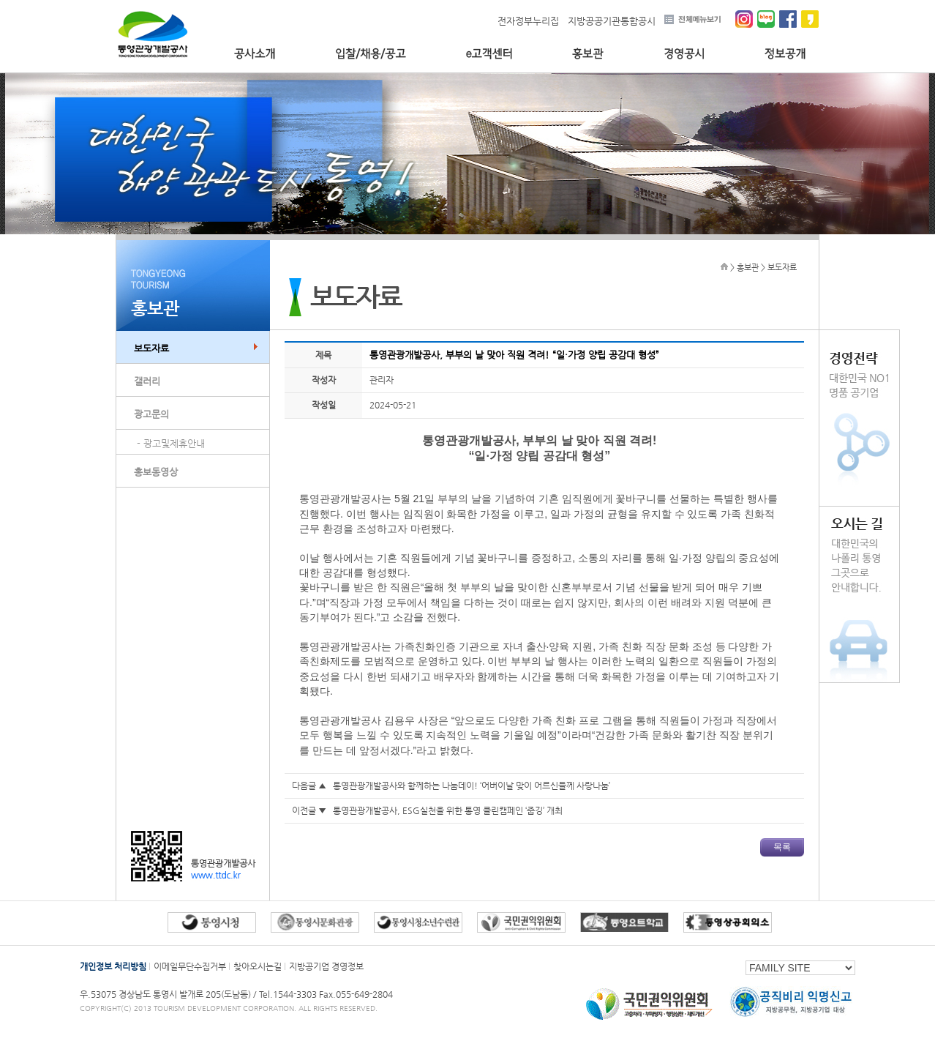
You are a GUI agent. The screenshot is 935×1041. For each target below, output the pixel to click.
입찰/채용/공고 (370, 54)
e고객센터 (489, 54)
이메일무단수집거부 (190, 966)
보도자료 (151, 348)
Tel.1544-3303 (289, 994)
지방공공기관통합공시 (612, 20)
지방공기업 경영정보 (326, 966)
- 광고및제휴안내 (171, 443)
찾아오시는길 (257, 966)
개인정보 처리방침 (113, 966)
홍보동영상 (156, 471)
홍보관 (587, 54)
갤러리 (147, 381)
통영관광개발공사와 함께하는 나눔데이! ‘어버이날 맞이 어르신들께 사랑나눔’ (471, 785)
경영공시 (684, 54)
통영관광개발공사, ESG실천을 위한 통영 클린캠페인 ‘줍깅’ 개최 (448, 810)
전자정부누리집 (528, 20)
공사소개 (254, 54)
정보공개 (785, 53)
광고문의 (151, 413)
